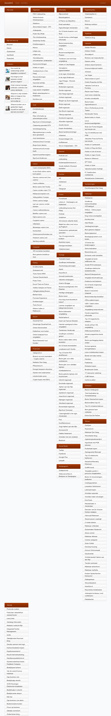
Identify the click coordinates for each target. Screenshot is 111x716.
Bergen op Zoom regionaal (68, 101)
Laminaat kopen (90, 490)
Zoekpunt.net (63, 470)
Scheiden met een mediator (68, 437)
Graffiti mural (89, 467)
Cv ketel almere (90, 522)
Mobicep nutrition (91, 24)
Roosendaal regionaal (66, 407)
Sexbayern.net (38, 270)
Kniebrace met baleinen (93, 281)
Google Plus (63, 457)
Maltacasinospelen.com (41, 194)
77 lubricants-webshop (93, 373)
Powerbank (63, 198)
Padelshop (88, 363)
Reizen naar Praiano (92, 91)
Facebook (62, 454)
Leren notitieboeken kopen (94, 352)
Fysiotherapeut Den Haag (94, 188)
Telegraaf (62, 189)
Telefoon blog (90, 38)
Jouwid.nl (9, 3)
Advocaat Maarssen (92, 515)
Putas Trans (37, 281)
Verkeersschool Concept (41, 142)
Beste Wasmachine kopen (94, 399)
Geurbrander (89, 554)
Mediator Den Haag (40, 362)
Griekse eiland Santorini (93, 65)
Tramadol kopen (64, 259)
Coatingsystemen (91, 483)
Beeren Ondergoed (91, 390)
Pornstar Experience (40, 298)
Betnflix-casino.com (40, 213)
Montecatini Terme (91, 114)
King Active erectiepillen (93, 216)
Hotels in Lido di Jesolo (93, 151)
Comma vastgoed (91, 540)
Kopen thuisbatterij (65, 128)
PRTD (61, 49)
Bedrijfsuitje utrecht (13, 680)
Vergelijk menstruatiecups (94, 278)
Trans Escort (37, 305)
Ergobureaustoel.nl (13, 651)
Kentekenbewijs (38, 109)
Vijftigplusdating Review (41, 291)
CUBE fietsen (89, 376)
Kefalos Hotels (90, 51)
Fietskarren (89, 198)
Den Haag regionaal (66, 94)
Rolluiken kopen (90, 366)
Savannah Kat (38, 321)
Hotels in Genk (90, 165)
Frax (60, 420)
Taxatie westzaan (91, 563)
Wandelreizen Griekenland (94, 178)
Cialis (87, 28)
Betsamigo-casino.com (41, 227)
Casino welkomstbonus (41, 210)
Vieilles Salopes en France (42, 288)
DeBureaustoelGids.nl (92, 331)
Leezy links (10, 618)
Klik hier (9, 697)
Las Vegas (88, 75)
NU (60, 185)
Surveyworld (63, 430)
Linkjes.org (36, 51)
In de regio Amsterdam (67, 74)
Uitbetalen (36, 224)
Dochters (24, 3)
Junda (9, 635)
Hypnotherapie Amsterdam (68, 28)
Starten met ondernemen (41, 373)
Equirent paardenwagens (41, 155)
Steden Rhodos (90, 47)
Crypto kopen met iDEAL (41, 379)
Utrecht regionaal (65, 380)
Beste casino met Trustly (41, 187)
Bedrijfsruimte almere (14, 693)
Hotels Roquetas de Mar (93, 82)
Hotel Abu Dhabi (38, 34)
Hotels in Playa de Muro (93, 148)
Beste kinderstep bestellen (94, 297)
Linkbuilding (63, 159)
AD (60, 178)
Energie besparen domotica (42, 369)
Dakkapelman (89, 579)
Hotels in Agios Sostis (92, 155)
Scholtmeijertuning (39, 129)
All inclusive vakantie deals (68, 221)
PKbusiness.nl (37, 366)
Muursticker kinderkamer (93, 590)
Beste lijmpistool (90, 233)
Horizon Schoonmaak (92, 550)
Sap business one (13, 677)
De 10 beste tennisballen (68, 346)
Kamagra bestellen (65, 246)
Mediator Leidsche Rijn (15, 625)
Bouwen (10, 44)
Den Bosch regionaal (66, 111)
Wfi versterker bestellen (41, 251)
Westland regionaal (66, 403)
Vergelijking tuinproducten (94, 309)
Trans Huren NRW (39, 274)
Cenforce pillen (90, 380)
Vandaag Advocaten (14, 622)
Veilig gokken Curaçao (41, 197)
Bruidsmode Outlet (91, 369)
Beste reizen (63, 296)
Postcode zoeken (13, 609)
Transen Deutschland (40, 277)
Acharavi (88, 72)
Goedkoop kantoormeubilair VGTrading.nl (91, 203)
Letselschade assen (40, 376)
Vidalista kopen (64, 249)
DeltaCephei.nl (64, 317)
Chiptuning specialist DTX (42, 125)
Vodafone (62, 217)
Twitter (61, 450)
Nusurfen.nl (63, 273)
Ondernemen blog (13, 714)
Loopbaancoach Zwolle (67, 349)
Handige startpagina (66, 293)
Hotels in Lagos (38, 67)
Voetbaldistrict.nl (65, 370)
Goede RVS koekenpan (93, 265)
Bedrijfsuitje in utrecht (14, 690)
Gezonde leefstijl (39, 83)
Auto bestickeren (39, 138)
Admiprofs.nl (37, 353)
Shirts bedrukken (91, 248)
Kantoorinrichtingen (40, 64)
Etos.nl (87, 21)
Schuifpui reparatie (91, 493)
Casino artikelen (38, 183)
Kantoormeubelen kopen (15, 648)
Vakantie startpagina (66, 280)
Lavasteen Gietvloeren (93, 486)
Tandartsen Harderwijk (67, 330)
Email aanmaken (64, 24)
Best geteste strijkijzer (92, 230)
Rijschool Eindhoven (40, 158)
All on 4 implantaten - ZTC (68, 146)
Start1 (61, 269)
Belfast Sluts (37, 294)
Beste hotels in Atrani (92, 117)
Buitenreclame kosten (14, 704)
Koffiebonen (63, 142)
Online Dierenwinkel (40, 328)
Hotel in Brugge (64, 283)
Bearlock (62, 440)
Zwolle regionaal (65, 90)
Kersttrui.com (37, 99)
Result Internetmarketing (15, 655)
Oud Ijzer (88, 425)
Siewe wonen (90, 533)
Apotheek (10, 55)
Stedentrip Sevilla (39, 41)
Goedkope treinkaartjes (67, 262)
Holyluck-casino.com (40, 238)
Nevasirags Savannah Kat (42, 324)
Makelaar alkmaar (91, 536)
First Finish (88, 500)
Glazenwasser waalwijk (93, 519)
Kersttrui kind (89, 219)
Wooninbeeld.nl (90, 583)
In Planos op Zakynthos (67, 21)
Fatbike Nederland (65, 433)
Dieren (9, 48)
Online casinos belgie (40, 201)
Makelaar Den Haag (92, 432)
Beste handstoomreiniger (68, 132)
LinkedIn (61, 460)
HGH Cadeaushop (39, 14)
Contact (103, 3)
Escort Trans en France (41, 284)
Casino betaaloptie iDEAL (42, 168)
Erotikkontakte (38, 267)
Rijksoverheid (63, 14)
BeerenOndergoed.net (92, 274)
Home (17, 3)
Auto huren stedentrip (92, 95)
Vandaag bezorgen (91, 226)
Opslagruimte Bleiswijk (93, 452)
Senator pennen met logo (16, 644)
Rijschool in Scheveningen (42, 122)
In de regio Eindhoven (66, 77)
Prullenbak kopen (91, 448)
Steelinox (36, 23)
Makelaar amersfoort (92, 566)
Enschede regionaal (66, 383)
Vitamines (62, 135)
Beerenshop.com (91, 252)
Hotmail (61, 214)
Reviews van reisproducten (94, 58)
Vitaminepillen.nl (90, 14)
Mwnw (35, 48)
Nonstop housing (91, 547)
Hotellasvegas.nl (39, 44)
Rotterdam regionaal (66, 87)
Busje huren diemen (40, 145)
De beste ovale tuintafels (94, 255)
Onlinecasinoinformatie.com (42, 234)
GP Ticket (88, 162)
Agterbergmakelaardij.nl (93, 439)
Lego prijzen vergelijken (41, 90)
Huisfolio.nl (89, 586)
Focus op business (13, 707)
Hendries (88, 359)
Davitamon (88, 17)
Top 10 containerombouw (94, 406)
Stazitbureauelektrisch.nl (15, 658)
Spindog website (39, 241)
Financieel (10, 58)
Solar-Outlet (89, 543)
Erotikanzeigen (38, 301)
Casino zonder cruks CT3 (42, 190)
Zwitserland (11, 51)
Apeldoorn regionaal (66, 393)
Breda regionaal (64, 104)
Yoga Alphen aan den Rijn (68, 426)
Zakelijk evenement (13, 711)
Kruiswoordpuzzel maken (94, 68)
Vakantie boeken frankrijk (94, 169)
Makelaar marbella (91, 570)
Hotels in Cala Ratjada (67, 64)
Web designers (38, 86)
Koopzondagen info (66, 139)
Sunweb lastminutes (66, 276)
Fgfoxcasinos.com (39, 217)
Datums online (90, 61)
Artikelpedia (37, 30)
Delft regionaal (64, 108)
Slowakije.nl (89, 54)
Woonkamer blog (91, 436)
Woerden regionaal (66, 121)
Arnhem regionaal (65, 97)
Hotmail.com (63, 156)
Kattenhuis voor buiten (41, 331)
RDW (35, 112)
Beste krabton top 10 (92, 403)
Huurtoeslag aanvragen (67, 266)
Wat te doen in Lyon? (92, 79)
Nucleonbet (37, 231)
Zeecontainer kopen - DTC (42, 27)
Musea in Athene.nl (91, 158)
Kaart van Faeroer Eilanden (68, 321)
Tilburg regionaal (65, 114)
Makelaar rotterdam (92, 526)
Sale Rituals (89, 223)
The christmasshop (39, 37)
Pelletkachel (89, 599)
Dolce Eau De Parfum (92, 415)
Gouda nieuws (64, 125)
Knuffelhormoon (64, 423)
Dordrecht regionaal (66, 118)
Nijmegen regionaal (66, 400)
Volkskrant (62, 182)
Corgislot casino (38, 220)
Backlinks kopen (64, 242)
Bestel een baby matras (93, 356)
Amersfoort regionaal (66, 396)
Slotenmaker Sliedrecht (93, 529)
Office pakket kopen (92, 300)
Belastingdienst (64, 17)
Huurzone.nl (89, 429)
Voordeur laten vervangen (94, 497)
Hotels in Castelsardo (92, 145)
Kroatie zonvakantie (92, 98)
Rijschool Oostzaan (66, 410)
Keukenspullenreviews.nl (67, 162)
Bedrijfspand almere (14, 667)
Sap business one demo (15, 700)
